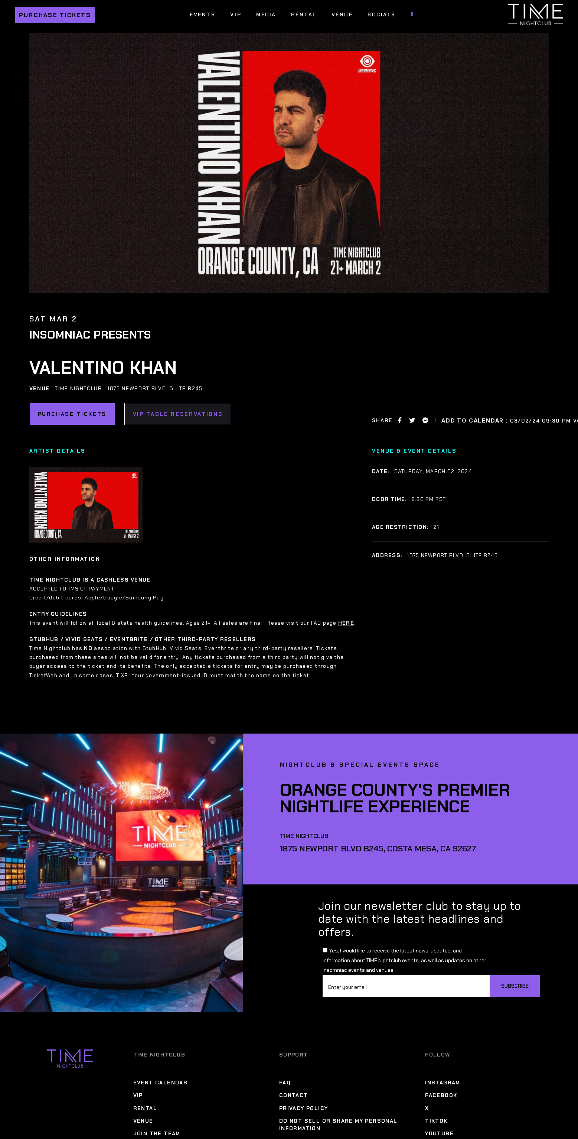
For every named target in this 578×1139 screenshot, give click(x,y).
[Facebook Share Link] (400, 420)
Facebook (441, 1095)
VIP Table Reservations (178, 414)
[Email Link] (436, 420)
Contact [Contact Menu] (293, 1095)
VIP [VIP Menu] (235, 14)
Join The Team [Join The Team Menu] (156, 1133)
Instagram (442, 1082)
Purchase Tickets (55, 15)
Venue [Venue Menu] (342, 14)
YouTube (439, 1133)
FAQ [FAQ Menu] (285, 1082)
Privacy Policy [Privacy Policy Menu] (303, 1108)
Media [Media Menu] (266, 14)
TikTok (436, 1120)
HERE (346, 622)
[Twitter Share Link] (412, 420)
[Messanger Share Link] (425, 420)
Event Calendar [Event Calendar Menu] (160, 1082)
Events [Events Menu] (202, 14)
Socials (382, 14)
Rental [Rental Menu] (304, 14)
